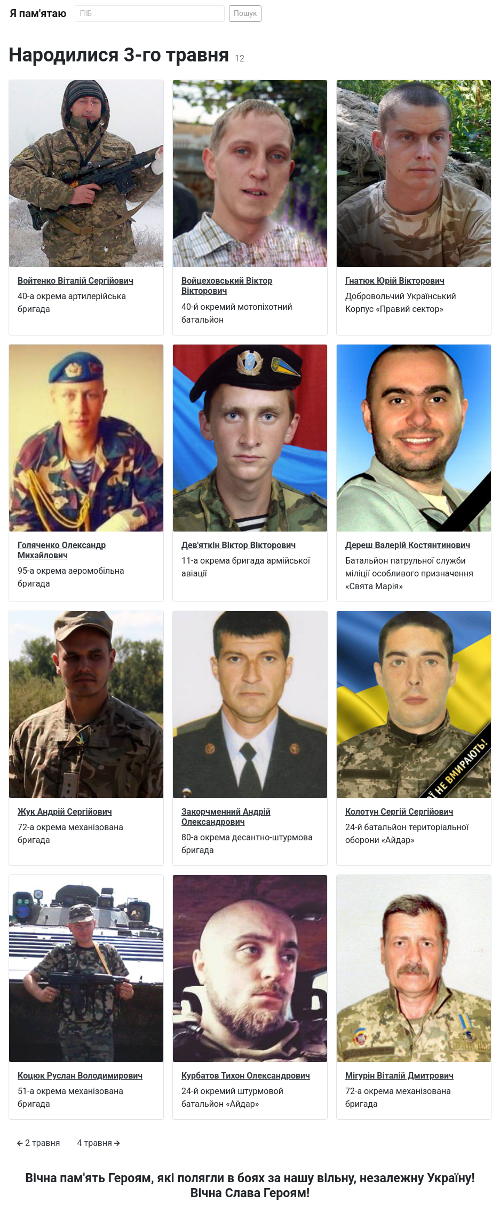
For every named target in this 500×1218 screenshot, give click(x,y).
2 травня (38, 1143)
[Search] (150, 13)
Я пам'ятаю (38, 13)
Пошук (245, 13)
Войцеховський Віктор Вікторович (226, 286)
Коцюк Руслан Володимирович (80, 1076)
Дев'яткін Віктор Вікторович (238, 545)
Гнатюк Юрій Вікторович (395, 281)
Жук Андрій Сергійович (65, 812)
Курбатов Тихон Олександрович (245, 1076)
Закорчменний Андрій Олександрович (226, 817)
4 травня (99, 1143)
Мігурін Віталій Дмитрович (399, 1076)
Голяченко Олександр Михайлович (62, 550)
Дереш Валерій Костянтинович (407, 545)
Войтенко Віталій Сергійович (75, 281)
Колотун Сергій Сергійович (399, 812)
